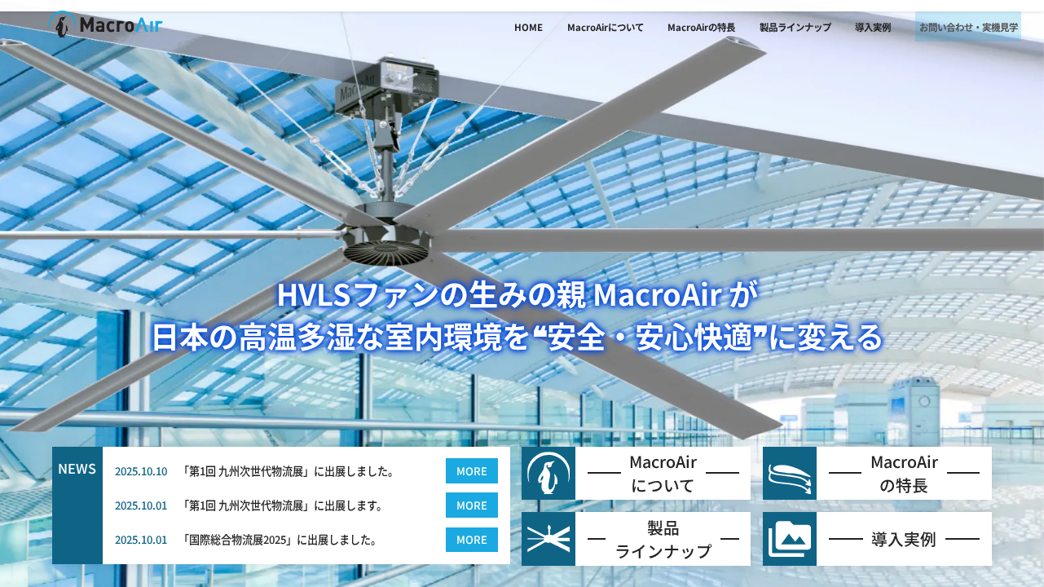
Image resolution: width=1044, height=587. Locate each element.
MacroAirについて (577, 26)
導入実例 (845, 26)
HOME (500, 26)
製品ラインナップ (767, 26)
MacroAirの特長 (673, 26)
